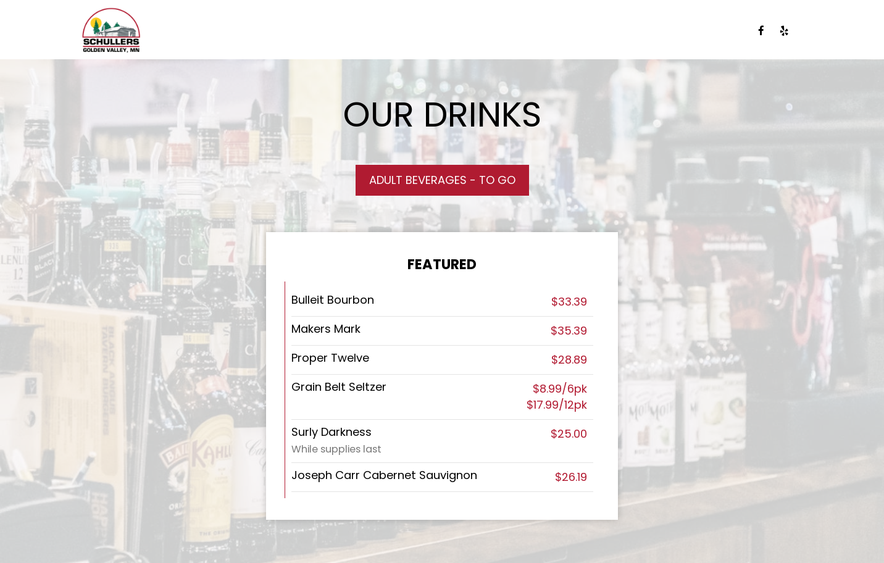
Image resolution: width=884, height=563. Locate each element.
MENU (239, 31)
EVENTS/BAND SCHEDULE (523, 31)
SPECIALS (348, 31)
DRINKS (289, 31)
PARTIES (625, 31)
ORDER (723, 31)
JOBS (676, 31)
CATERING (415, 31)
